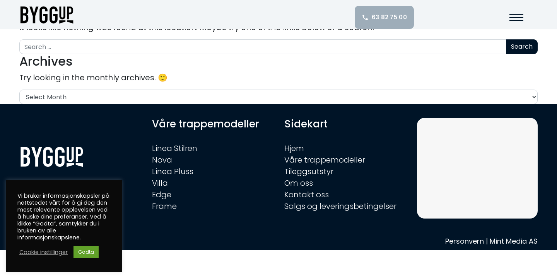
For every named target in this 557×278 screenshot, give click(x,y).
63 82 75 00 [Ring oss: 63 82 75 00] (384, 17)
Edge (161, 194)
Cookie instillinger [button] (43, 252)
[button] (516, 17)
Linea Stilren (174, 148)
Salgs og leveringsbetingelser (340, 206)
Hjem (294, 148)
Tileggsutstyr (308, 171)
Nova (162, 159)
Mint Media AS (514, 241)
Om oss (298, 183)
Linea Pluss (172, 171)
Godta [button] (86, 252)
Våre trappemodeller (324, 159)
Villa (160, 183)
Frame (164, 206)
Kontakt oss (306, 194)
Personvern (464, 241)
